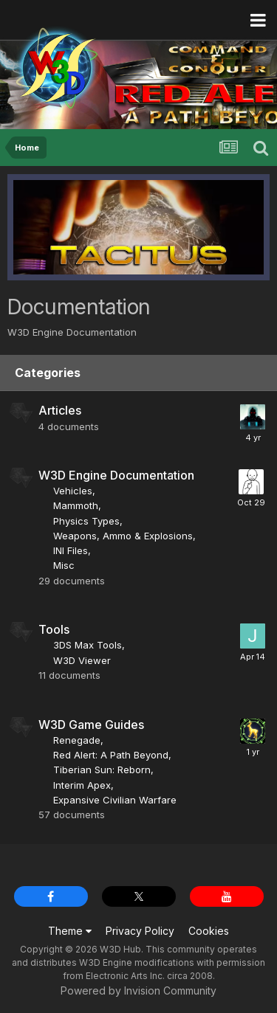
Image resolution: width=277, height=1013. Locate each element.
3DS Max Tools (87, 645)
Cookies (208, 930)
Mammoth (75, 505)
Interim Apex (82, 785)
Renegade (76, 740)
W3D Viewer (82, 660)
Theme (70, 930)
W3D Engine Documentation (116, 475)
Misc (64, 565)
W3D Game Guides (91, 724)
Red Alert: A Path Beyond (110, 755)
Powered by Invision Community (138, 990)
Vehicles (72, 491)
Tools (53, 629)
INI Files (70, 550)
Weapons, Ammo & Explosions (123, 536)
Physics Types (86, 521)
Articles (59, 410)
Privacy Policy (140, 930)
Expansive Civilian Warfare (115, 800)
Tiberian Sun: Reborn (102, 769)
